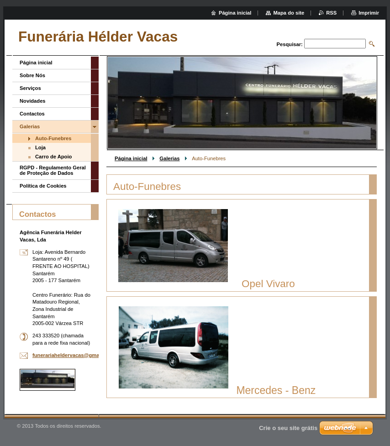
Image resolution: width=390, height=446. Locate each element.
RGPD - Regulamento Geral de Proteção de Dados (53, 170)
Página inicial (131, 158)
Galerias (169, 158)
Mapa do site (288, 13)
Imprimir (368, 13)
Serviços (30, 88)
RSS (331, 13)
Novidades (33, 101)
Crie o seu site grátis (288, 428)
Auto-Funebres (53, 138)
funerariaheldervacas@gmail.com (73, 355)
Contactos (32, 113)
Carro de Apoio (53, 156)
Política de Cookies (43, 186)
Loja (40, 147)
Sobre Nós (32, 75)
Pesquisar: (290, 44)
